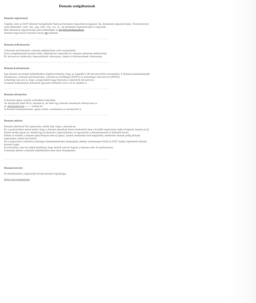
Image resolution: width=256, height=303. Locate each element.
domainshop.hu (16, 106)
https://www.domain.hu (17, 179)
